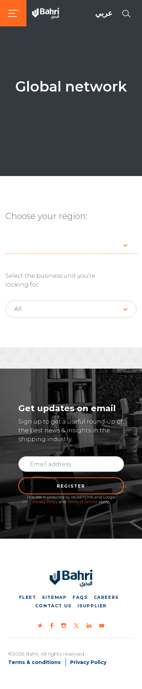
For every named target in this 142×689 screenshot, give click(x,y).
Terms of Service (82, 501)
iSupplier (92, 605)
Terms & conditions (34, 662)
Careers (106, 597)
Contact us (53, 605)
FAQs (80, 597)
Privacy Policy (45, 501)
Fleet (27, 597)
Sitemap (54, 597)
